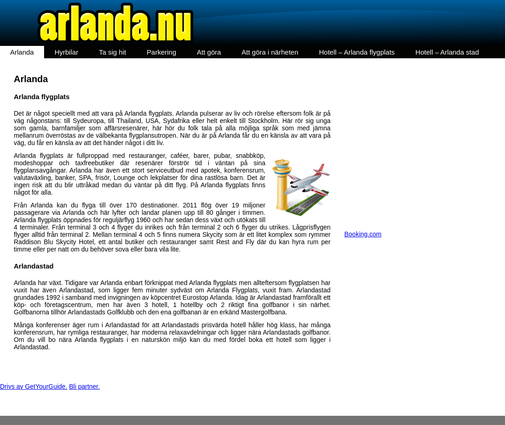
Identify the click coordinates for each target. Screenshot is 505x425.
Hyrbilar (67, 52)
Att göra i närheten (269, 52)
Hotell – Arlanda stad (447, 52)
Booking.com (363, 234)
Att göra (209, 52)
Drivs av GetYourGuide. (33, 386)
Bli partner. (84, 386)
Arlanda (22, 52)
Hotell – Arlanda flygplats (357, 52)
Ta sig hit (112, 52)
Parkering (161, 52)
